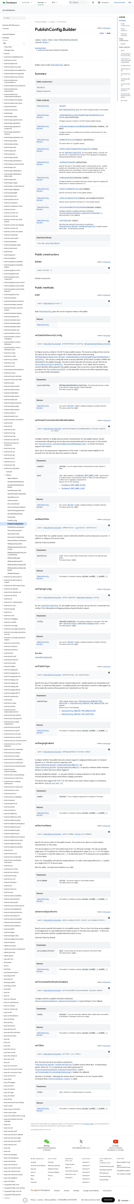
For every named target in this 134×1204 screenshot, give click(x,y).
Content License (89, 1124)
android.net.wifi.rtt (54, 783)
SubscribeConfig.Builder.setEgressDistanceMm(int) (57, 765)
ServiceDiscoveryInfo (56, 370)
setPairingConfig (67, 149)
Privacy (50, 1175)
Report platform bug (123, 1162)
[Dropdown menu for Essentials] (32, 2)
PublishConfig (57, 65)
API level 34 (106, 589)
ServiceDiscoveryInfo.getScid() (49, 365)
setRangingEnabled (67, 178)
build (62, 106)
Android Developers (41, 22)
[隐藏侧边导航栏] (25, 1200)
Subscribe (108, 1200)
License (40, 1200)
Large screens (69, 1164)
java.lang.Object (40, 48)
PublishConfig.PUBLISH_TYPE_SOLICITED (78, 714)
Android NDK (104, 1180)
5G (49, 1179)
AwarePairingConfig (82, 149)
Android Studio (119, 2)
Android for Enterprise (38, 1165)
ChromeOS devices (71, 1171)
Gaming (50, 1162)
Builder (40, 87)
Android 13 (86, 1175)
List (74, 140)
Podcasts (34, 1182)
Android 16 (86, 1165)
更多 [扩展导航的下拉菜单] (53, 2)
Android (33, 1162)
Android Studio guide (107, 1166)
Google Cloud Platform (91, 1191)
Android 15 (86, 1169)
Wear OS (68, 1168)
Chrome (66, 1191)
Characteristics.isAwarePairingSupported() (81, 624)
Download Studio (105, 1176)
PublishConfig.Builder (52, 344)
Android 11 (85, 1182)
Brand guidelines (50, 1200)
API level (5, 40)
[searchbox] (14, 18)
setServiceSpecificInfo (69, 198)
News (32, 1175)
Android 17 (86, 1162)
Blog (32, 1179)
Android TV (69, 1178)
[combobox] (79, 2)
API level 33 (106, 335)
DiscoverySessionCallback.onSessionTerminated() (80, 213)
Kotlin (102, 33)
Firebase (76, 1191)
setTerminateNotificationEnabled (73, 207)
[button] (13, 37)
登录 (130, 2)
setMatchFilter (66, 140)
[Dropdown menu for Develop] (46, 2)
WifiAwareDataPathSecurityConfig (98, 344)
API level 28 (106, 743)
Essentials (26, 2)
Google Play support (123, 1170)
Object (45, 42)
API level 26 (106, 28)
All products (107, 1191)
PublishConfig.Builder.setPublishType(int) (77, 226)
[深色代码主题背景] (109, 268)
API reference (9, 10)
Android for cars (70, 1174)
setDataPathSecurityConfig (71, 115)
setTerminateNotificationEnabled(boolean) (53, 1072)
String (75, 189)
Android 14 (86, 1172)
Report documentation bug (123, 1166)
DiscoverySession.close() (59, 1079)
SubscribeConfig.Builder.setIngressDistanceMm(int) (57, 767)
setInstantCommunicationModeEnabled (75, 126)
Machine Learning (54, 1165)
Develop (52, 22)
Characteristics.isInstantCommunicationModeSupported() (62, 444)
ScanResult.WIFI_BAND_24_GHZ (73, 485)
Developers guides (106, 1170)
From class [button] (48, 243)
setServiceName (66, 189)
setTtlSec (64, 221)
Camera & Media (53, 1172)
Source (33, 1172)
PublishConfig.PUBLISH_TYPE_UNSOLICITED (87, 703)
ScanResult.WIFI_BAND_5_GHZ (86, 476)
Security (33, 1169)
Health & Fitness (53, 1169)
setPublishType (66, 162)
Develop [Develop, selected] (41, 2)
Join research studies (124, 1174)
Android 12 (86, 1179)
